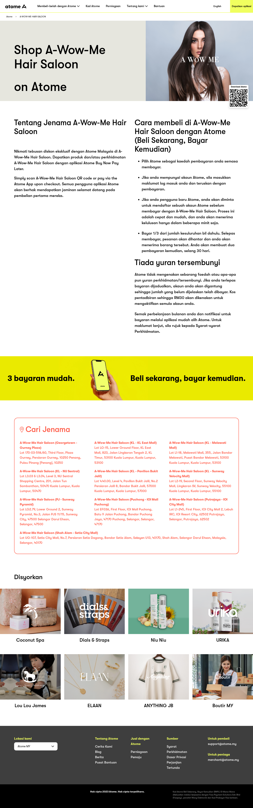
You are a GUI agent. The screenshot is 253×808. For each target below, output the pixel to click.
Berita (99, 757)
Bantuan (159, 6)
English (217, 6)
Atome (9, 17)
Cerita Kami (103, 746)
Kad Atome (93, 6)
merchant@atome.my (223, 760)
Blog (98, 752)
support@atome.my (222, 744)
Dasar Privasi (176, 757)
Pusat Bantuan (106, 762)
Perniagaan (113, 6)
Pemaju (136, 757)
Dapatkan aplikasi (241, 6)
